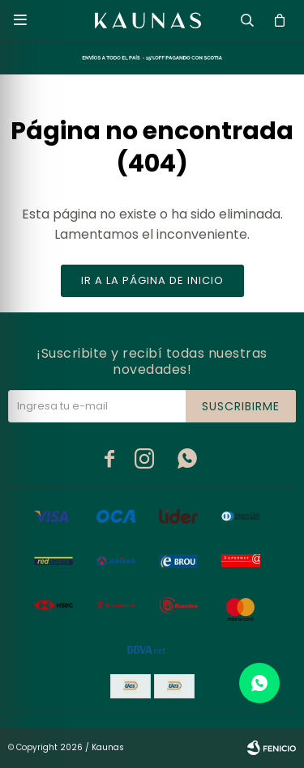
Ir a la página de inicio (152, 280)
